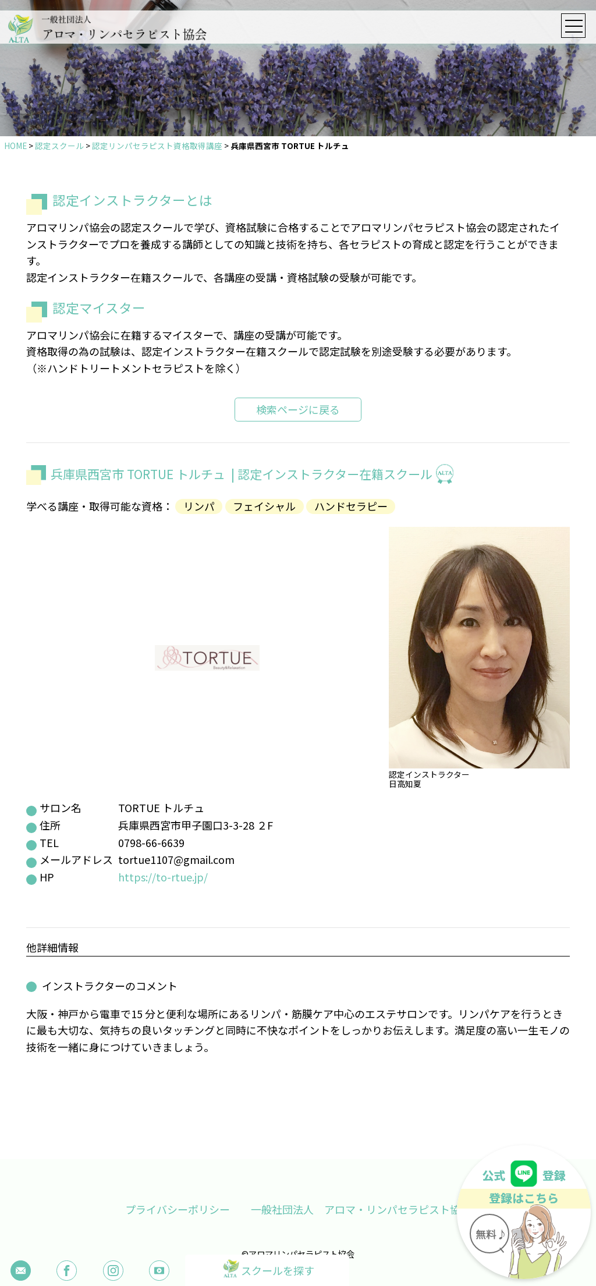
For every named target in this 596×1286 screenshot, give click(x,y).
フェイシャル (264, 506)
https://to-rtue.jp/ (163, 876)
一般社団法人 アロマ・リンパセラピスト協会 (361, 1209)
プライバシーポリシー (177, 1209)
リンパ (199, 506)
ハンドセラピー (351, 506)
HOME (15, 145)
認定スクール (59, 145)
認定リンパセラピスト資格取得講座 (157, 145)
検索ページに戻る (298, 409)
